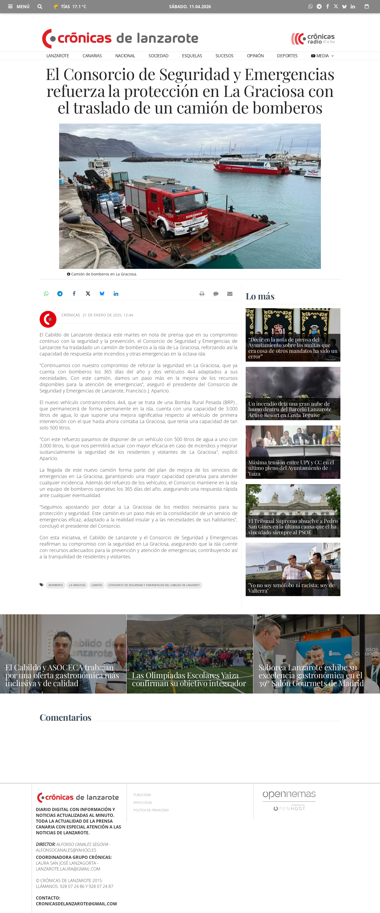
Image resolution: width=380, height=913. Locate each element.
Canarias (92, 56)
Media (322, 56)
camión (97, 585)
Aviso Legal (143, 802)
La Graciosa (77, 585)
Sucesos (225, 56)
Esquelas (192, 56)
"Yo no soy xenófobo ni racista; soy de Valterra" (291, 587)
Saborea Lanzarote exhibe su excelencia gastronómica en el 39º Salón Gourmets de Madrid (311, 675)
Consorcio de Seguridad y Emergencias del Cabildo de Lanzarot (154, 585)
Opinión (255, 56)
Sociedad (158, 56)
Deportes (287, 56)
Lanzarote (57, 56)
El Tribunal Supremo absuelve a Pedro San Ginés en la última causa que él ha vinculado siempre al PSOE (293, 526)
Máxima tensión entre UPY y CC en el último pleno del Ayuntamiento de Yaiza (291, 467)
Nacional (125, 56)
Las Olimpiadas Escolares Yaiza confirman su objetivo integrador (189, 679)
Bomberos (56, 585)
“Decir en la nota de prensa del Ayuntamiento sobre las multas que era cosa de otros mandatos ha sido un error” (293, 348)
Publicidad (142, 795)
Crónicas (70, 314)
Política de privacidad (151, 810)
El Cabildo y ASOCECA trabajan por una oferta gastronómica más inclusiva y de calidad (62, 675)
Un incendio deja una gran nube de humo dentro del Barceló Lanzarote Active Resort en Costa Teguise (289, 409)
